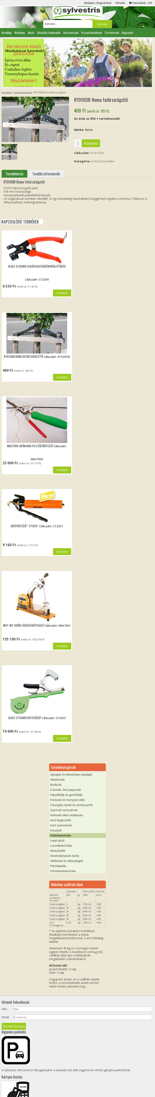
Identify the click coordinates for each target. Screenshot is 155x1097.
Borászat (55, 784)
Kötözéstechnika (23, 92)
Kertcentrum (70, 32)
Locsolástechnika (61, 845)
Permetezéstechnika (63, 871)
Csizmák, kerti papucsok (65, 789)
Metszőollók (57, 850)
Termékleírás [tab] (14, 173)
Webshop (19, 32)
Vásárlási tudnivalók (49, 32)
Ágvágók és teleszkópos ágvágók (71, 774)
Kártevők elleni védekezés (66, 815)
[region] (77, 63)
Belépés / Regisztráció (97, 3)
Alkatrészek (57, 779)
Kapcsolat (127, 32)
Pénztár (120, 3)
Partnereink (112, 32)
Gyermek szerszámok (64, 810)
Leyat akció (57, 840)
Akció (31, 32)
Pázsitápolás (58, 866)
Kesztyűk (56, 830)
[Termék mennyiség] (78, 143)
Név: (4, 1009)
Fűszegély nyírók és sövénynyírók (71, 805)
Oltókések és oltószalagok (66, 861)
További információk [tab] (46, 173)
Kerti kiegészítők (60, 820)
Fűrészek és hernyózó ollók (67, 800)
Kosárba (91, 143)
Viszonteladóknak (91, 32)
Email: (5, 1017)
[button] (77, 63)
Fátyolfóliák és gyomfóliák (66, 794)
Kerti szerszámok (61, 825)
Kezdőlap (6, 32)
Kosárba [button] (62, 293)
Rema (89, 130)
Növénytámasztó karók (64, 855)
